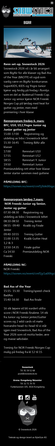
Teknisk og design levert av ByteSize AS (28, 437)
